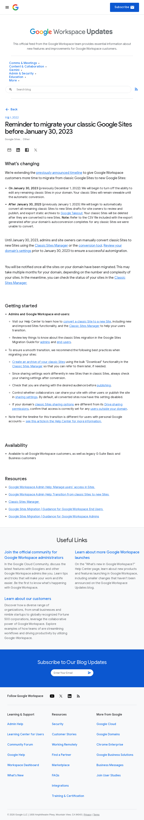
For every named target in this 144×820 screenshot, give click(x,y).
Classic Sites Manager (51, 246)
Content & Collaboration (28, 66)
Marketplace (61, 765)
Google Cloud (106, 724)
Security (57, 724)
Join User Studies (108, 775)
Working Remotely (64, 744)
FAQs (55, 775)
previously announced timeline (59, 173)
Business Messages (109, 765)
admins (45, 342)
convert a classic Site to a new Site (87, 321)
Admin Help (15, 724)
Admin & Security (22, 73)
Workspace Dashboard (23, 765)
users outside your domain (108, 409)
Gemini (15, 70)
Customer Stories (64, 734)
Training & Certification (68, 796)
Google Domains (108, 734)
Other (26, 139)
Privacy (87, 814)
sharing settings (26, 397)
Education (17, 77)
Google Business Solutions (114, 755)
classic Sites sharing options (54, 404)
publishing (104, 385)
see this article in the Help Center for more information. (64, 421)
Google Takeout (72, 213)
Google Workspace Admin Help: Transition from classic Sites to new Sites (59, 494)
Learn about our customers (27, 598)
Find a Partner (61, 755)
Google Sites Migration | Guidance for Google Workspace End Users (56, 509)
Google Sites (12, 139)
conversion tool (90, 246)
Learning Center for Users (25, 734)
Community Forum (20, 744)
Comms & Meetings (24, 63)
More (14, 80)
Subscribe (124, 7)
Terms (96, 814)
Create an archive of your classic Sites (38, 362)
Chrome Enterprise (109, 744)
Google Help (16, 755)
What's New (15, 775)
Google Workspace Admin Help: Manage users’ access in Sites (52, 487)
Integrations (60, 786)
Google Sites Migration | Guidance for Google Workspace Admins (54, 516)
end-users (64, 342)
